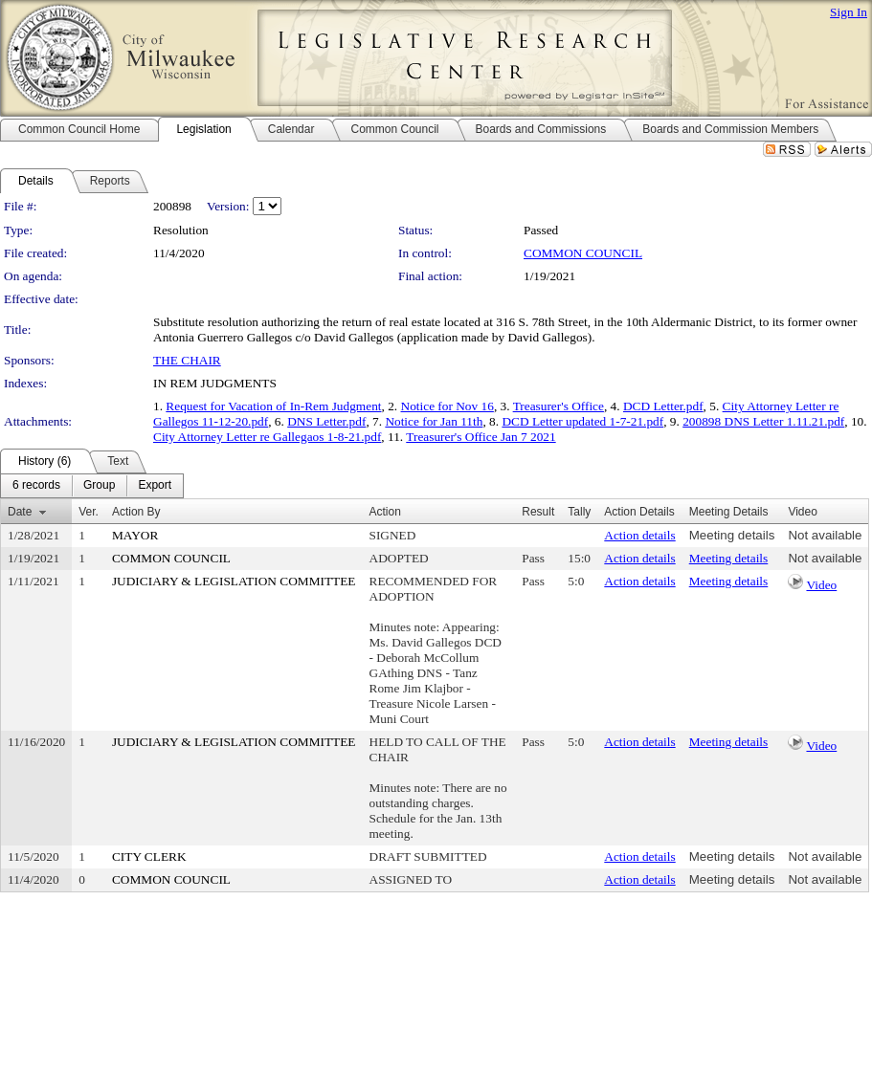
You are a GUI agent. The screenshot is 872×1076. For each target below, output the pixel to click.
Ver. (88, 511)
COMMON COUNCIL (583, 253)
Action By (136, 511)
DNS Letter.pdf (326, 421)
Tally (579, 511)
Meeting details (732, 535)
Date (20, 511)
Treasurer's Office (558, 406)
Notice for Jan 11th (433, 421)
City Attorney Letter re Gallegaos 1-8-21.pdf (267, 436)
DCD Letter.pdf (663, 406)
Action (385, 511)
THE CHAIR (187, 360)
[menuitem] (36, 485)
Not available (824, 535)
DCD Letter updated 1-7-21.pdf (582, 421)
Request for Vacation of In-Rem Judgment (273, 406)
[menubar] (92, 485)
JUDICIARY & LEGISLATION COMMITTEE (234, 581)
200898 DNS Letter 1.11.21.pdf (763, 421)
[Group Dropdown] (99, 485)
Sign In (848, 12)
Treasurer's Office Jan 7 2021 (480, 436)
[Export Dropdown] (154, 485)
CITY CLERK (149, 856)
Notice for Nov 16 (447, 406)
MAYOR (135, 535)
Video (821, 585)
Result (538, 511)
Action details (639, 535)
